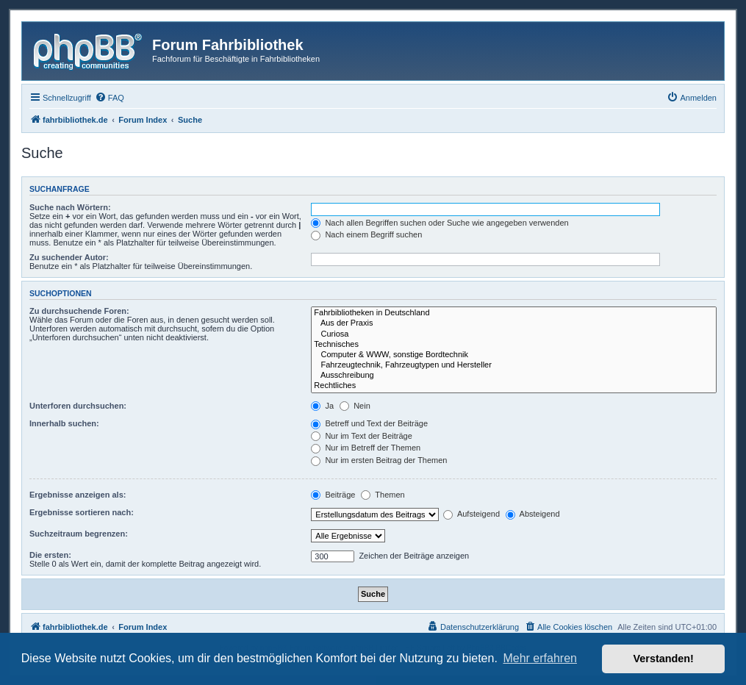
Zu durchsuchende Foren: (79, 310)
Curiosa (513, 334)
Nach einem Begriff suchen (366, 234)
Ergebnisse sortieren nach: (81, 512)
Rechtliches (513, 386)
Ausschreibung (513, 375)
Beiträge (333, 494)
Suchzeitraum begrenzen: (78, 533)
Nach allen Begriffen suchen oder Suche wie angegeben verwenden (439, 222)
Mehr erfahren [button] (540, 658)
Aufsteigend (471, 513)
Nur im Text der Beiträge (361, 435)
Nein (355, 405)
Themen (382, 494)
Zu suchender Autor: (69, 257)
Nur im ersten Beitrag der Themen (379, 460)
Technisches (513, 345)
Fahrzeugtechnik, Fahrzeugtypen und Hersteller (513, 365)
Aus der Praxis (513, 323)
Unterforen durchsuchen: (77, 405)
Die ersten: (50, 554)
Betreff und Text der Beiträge (369, 423)
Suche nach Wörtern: (70, 207)
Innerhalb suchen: (64, 423)
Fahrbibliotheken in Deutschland (513, 313)
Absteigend (533, 513)
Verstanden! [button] (664, 658)
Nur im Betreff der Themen (365, 447)
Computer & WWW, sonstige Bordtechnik (513, 355)
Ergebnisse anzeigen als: (77, 494)
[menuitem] (109, 98)
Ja (322, 405)
